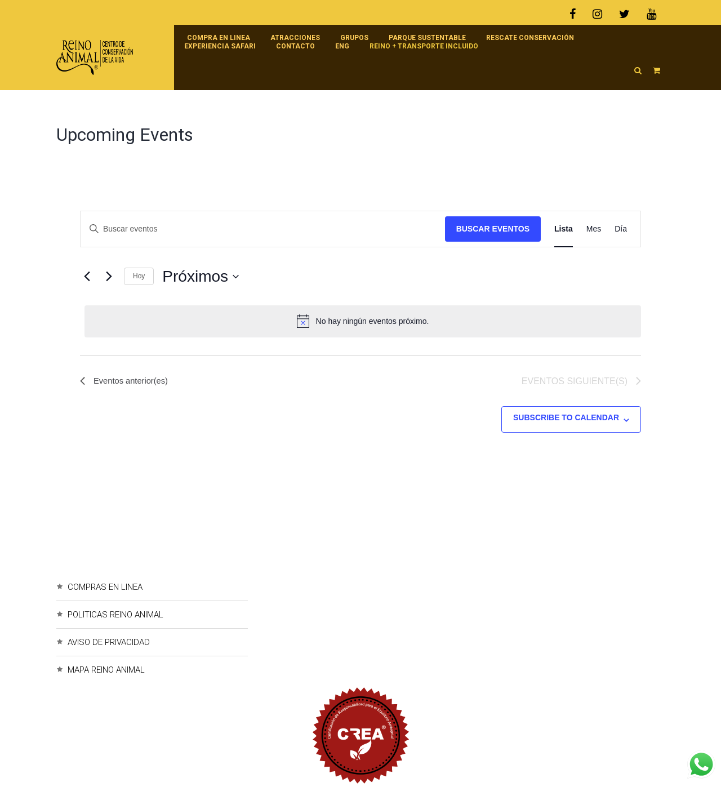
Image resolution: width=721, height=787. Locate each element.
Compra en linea (218, 38)
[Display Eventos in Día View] (621, 229)
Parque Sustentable (427, 38)
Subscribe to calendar (566, 417)
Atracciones (295, 38)
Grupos (354, 38)
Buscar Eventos (492, 228)
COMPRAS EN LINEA (105, 587)
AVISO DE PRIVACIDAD (109, 642)
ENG (342, 46)
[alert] (362, 321)
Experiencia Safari (220, 46)
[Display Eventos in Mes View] (593, 229)
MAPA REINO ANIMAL (106, 670)
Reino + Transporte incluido (424, 46)
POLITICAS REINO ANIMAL (115, 615)
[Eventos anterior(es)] (87, 276)
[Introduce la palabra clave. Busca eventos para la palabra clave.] (263, 229)
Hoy (139, 276)
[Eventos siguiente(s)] (108, 276)
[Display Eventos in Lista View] (563, 229)
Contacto (295, 46)
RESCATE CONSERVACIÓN (530, 38)
